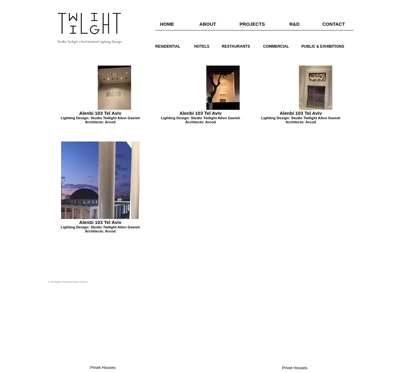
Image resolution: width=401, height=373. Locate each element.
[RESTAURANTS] (235, 46)
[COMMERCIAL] (276, 46)
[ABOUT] (207, 24)
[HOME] (167, 24)
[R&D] (294, 24)
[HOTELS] (202, 46)
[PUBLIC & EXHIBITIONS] (322, 46)
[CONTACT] (333, 24)
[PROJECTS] (252, 24)
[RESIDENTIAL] (167, 46)
